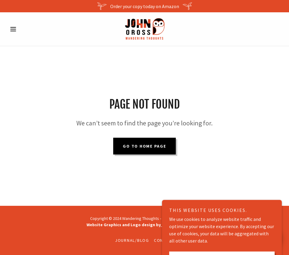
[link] (145, 29)
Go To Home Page (144, 146)
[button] (28, 29)
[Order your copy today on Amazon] (144, 6)
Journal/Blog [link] (132, 240)
